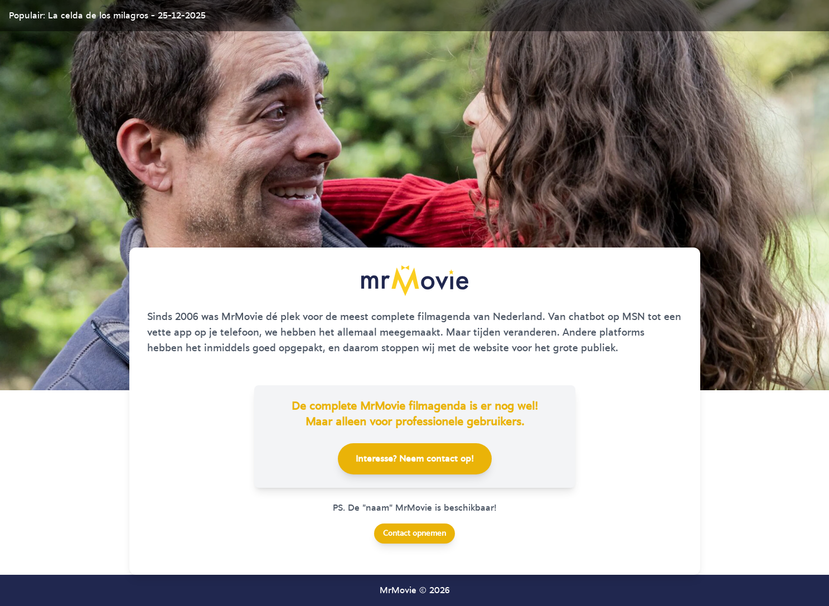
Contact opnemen (414, 533)
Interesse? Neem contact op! (415, 458)
